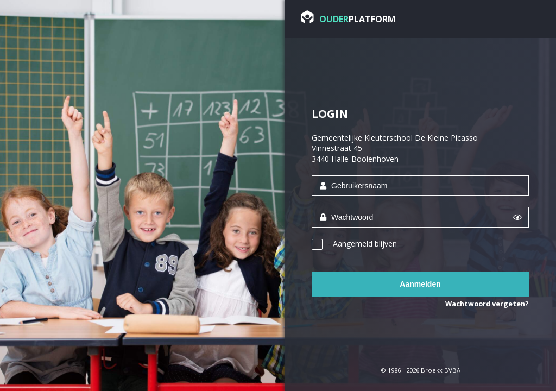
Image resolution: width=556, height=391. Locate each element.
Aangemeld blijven (365, 243)
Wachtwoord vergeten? (487, 303)
